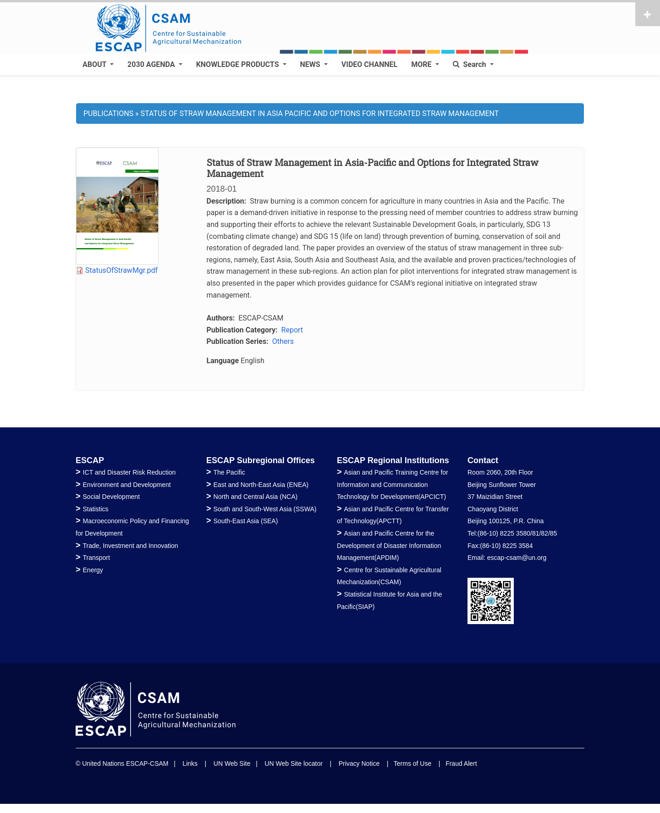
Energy (93, 570)
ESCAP (90, 460)
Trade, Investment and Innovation (130, 545)
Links (190, 763)
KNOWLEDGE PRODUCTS (238, 64)
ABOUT (95, 64)
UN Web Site (232, 763)
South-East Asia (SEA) (246, 521)
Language (223, 360)
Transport (96, 557)
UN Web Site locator (293, 763)
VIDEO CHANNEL (369, 64)
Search (470, 64)
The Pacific (229, 472)
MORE (422, 64)
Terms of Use (412, 763)
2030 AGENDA (151, 64)
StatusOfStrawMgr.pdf (121, 270)
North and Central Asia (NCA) (256, 496)
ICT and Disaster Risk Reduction (129, 472)
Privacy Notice (359, 763)
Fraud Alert (461, 763)
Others (283, 341)
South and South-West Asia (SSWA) (265, 509)
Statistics (96, 509)
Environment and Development (127, 484)
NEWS (311, 64)
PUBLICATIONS (108, 113)
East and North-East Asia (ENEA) (261, 484)
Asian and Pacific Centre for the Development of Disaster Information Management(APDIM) (389, 545)
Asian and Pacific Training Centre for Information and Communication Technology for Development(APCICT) (392, 484)
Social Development (111, 496)
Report (292, 330)
